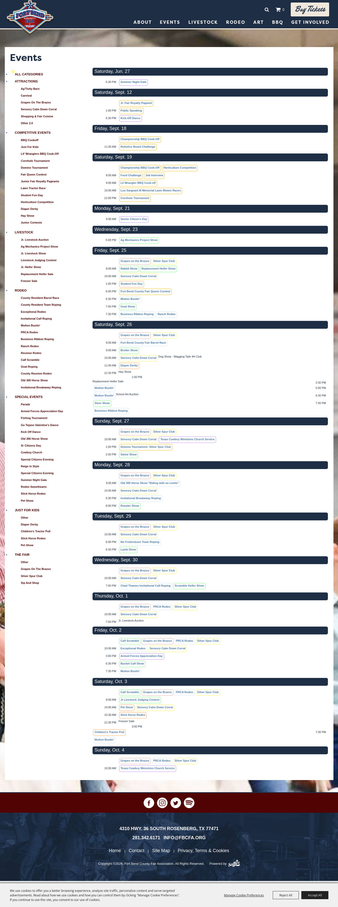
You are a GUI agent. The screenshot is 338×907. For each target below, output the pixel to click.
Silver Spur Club (32, 578)
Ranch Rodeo (30, 348)
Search (262, 11)
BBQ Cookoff (29, 142)
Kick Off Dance (31, 434)
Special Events (29, 399)
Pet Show (27, 502)
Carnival (26, 97)
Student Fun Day (32, 197)
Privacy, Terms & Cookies (203, 852)
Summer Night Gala (34, 482)
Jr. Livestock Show (33, 255)
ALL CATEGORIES (29, 76)
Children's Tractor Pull (36, 533)
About (142, 24)
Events (170, 24)
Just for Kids (30, 149)
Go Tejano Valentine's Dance (40, 427)
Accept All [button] (315, 895)
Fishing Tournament (34, 420)
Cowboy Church (31, 454)
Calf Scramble (30, 362)
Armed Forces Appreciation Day (42, 413)
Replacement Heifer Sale (37, 276)
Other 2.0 (27, 125)
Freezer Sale (29, 283)
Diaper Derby (29, 211)
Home (115, 852)
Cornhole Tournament (35, 163)
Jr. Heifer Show (31, 269)
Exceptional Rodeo (33, 314)
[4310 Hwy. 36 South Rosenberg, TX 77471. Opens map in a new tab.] (168, 830)
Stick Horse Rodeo (33, 495)
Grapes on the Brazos (36, 104)
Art (258, 24)
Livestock (203, 24)
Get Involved (310, 24)
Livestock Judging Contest (39, 262)
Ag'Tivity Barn (30, 91)
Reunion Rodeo (31, 355)
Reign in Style (30, 468)
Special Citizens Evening (37, 461)
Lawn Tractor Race (33, 190)
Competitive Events (33, 135)
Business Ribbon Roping (37, 341)
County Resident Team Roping (41, 306)
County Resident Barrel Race (40, 300)
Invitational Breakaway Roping (41, 389)
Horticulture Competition (37, 204)
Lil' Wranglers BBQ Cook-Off (40, 156)
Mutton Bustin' (30, 327)
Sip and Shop (30, 585)
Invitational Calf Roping (36, 320)
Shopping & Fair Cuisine (37, 118)
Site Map (161, 852)
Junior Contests (31, 224)
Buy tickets (307, 10)
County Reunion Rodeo (36, 375)
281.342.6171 (146, 840)
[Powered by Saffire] (234, 866)
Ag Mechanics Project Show (39, 248)
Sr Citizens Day (31, 447)
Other (24, 519)
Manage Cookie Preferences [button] (244, 895)
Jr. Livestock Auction (35, 242)
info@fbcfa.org (185, 840)
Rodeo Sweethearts (34, 489)
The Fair (22, 557)
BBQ (277, 24)
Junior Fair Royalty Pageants (40, 183)
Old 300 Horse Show (34, 382)
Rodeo (235, 24)
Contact (136, 852)
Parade (25, 406)
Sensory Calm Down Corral (39, 111)
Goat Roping (29, 368)
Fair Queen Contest (34, 176)
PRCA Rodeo (29, 334)
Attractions (26, 83)
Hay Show (27, 217)
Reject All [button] (285, 895)
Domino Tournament (34, 169)
